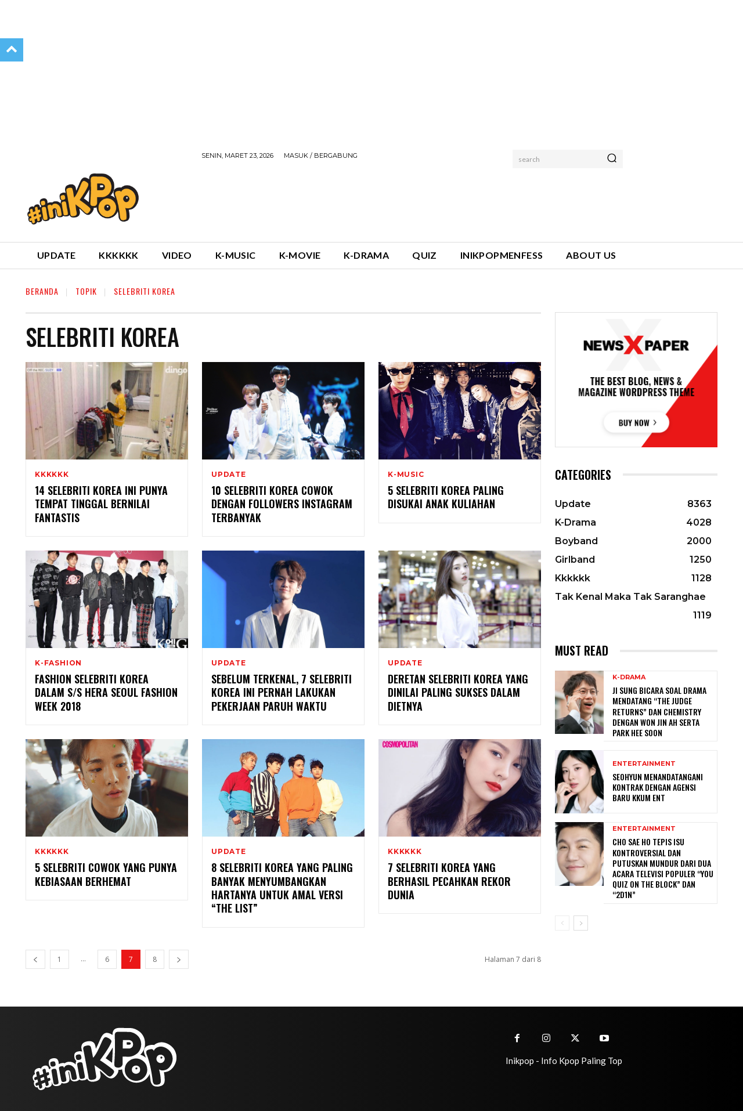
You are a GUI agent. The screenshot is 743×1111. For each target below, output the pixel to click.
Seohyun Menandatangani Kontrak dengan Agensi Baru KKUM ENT (657, 787)
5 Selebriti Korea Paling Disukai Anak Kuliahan (446, 497)
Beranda (42, 291)
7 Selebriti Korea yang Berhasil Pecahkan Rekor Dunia (449, 881)
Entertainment (644, 764)
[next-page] (179, 959)
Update (228, 474)
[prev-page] (35, 959)
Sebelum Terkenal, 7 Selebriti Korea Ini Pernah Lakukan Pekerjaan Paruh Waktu (281, 692)
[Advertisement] (412, 199)
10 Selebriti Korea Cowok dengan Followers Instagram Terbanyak (281, 504)
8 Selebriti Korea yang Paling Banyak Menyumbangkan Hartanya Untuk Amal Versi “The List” (282, 887)
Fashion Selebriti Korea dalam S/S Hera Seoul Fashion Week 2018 (106, 692)
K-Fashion (58, 663)
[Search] (612, 159)
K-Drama (628, 677)
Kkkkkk (52, 474)
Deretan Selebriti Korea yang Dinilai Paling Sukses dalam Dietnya (458, 692)
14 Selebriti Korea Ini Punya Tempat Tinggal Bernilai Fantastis (101, 504)
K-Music (406, 474)
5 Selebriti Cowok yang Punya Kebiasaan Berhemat (106, 874)
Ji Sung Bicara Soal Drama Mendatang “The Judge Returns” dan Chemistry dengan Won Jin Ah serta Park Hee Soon (659, 711)
